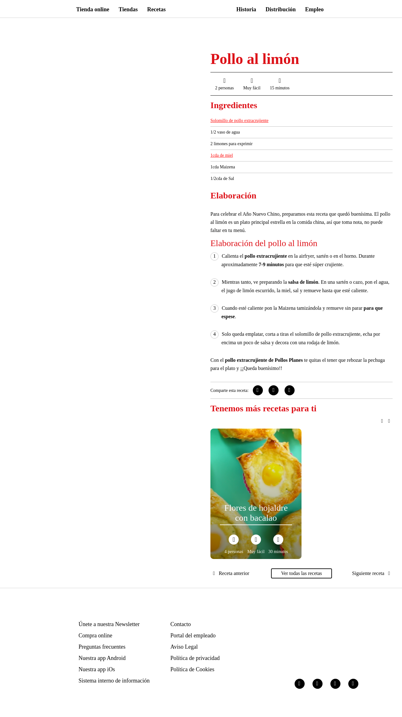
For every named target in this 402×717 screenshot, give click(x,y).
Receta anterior (229, 573)
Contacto (181, 624)
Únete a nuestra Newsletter (109, 624)
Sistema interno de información (114, 680)
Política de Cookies (193, 669)
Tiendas (128, 9)
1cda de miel (221, 155)
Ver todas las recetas (301, 573)
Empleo (314, 9)
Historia (246, 9)
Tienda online (92, 9)
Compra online (95, 635)
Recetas (156, 9)
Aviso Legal (184, 647)
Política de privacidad (195, 658)
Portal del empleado (193, 635)
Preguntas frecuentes (102, 647)
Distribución (281, 9)
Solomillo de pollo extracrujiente (239, 120)
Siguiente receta (372, 573)
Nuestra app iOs (97, 669)
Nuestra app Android (102, 658)
